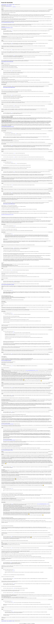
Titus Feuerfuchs (3, 224)
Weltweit (13, 4)
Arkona (2, 183)
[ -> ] (12, 30)
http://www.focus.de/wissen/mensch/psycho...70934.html (7, 284)
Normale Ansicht (14, 6)
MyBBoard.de (24, 623)
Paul (2, 188)
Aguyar (2, 40)
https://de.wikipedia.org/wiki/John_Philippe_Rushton (7, 61)
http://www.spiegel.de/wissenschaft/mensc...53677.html (7, 126)
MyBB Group (33, 623)
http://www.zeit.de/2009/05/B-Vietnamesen (6, 360)
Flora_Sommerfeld (3, 84)
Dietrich (2, 9)
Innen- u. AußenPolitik (9, 4)
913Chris (2, 369)
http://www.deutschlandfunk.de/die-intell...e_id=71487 (32, 370)
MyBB (29, 623)
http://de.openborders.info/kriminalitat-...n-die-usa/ (7, 27)
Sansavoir (2, 176)
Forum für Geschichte (7, 2)
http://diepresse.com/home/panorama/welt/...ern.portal (7, 214)
